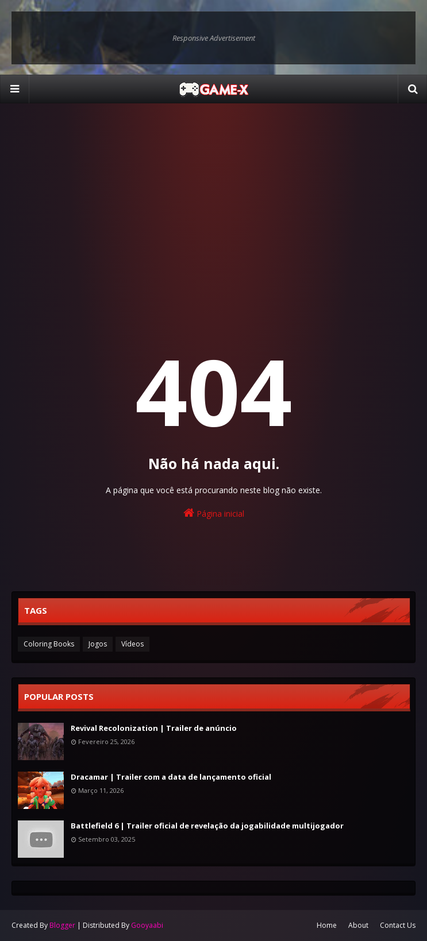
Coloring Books (49, 644)
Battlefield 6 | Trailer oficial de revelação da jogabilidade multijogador (207, 825)
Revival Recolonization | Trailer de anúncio (154, 728)
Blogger (62, 925)
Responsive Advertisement (213, 38)
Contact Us (398, 925)
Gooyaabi (147, 925)
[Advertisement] (213, 201)
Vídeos (132, 644)
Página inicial (213, 513)
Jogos (98, 644)
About (358, 925)
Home (327, 925)
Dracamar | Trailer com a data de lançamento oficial (171, 777)
